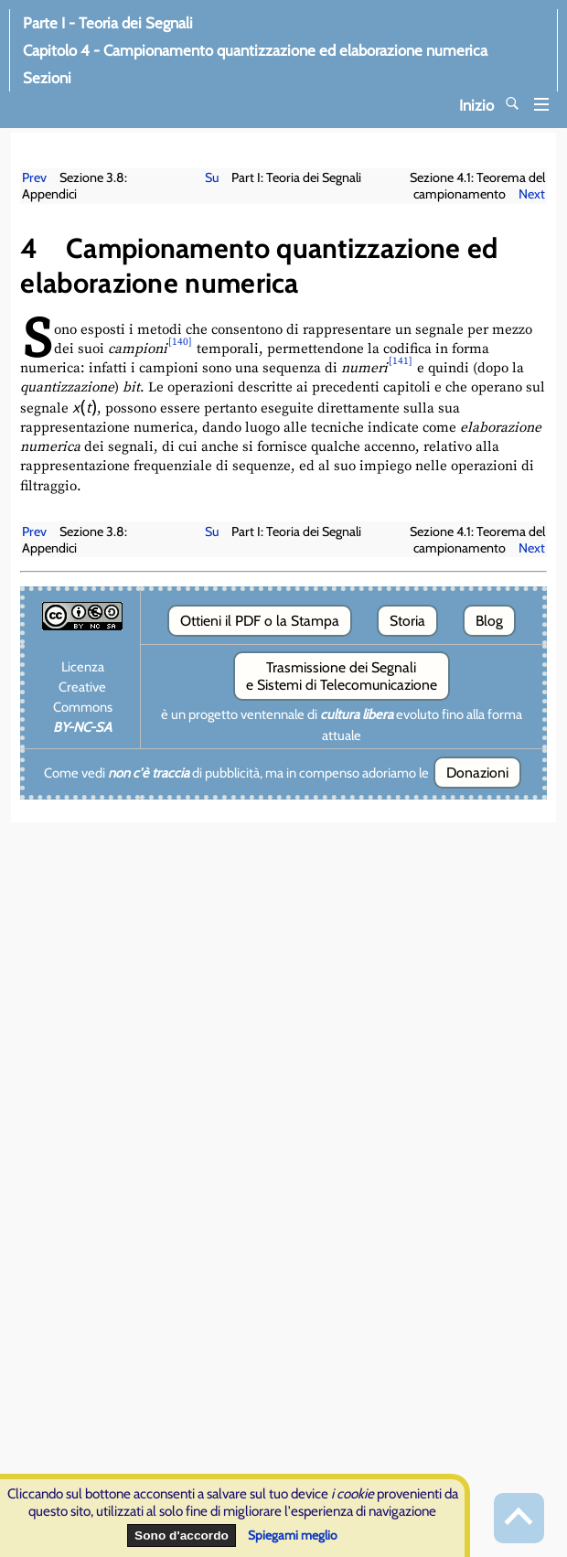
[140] (180, 342)
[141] (400, 361)
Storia (407, 620)
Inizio (504, 105)
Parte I (108, 23)
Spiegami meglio (292, 1535)
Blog (489, 620)
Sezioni (83, 78)
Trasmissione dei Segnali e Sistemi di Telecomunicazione (341, 676)
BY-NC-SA (82, 727)
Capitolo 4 (255, 50)
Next (532, 194)
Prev (34, 177)
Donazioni (477, 772)
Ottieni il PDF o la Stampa (259, 620)
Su (212, 177)
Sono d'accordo (181, 1535)
